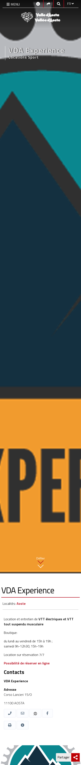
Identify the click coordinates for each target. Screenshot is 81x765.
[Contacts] (38, 3)
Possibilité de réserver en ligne (27, 663)
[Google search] (58, 4)
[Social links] (48, 4)
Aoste (21, 603)
